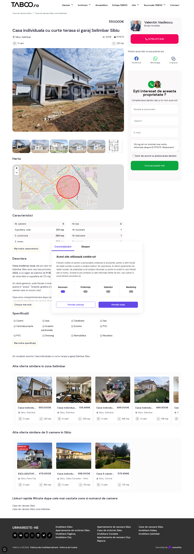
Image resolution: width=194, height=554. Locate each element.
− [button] (17, 173)
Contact (174, 5)
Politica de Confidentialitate (44, 547)
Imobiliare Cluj (63, 537)
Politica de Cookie (68, 547)
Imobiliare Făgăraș (66, 534)
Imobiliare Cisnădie (107, 534)
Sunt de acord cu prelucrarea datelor (155, 156)
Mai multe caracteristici (26, 248)
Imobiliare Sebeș (148, 530)
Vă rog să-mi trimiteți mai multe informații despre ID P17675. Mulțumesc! (155, 146)
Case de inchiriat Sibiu (109, 530)
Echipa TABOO (119, 5)
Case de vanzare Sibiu (151, 527)
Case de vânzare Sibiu (23, 505)
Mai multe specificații (25, 343)
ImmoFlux (175, 547)
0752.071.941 (154, 39)
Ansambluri (101, 5)
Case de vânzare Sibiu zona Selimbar (31, 509)
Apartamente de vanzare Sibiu (114, 527)
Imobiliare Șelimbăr (149, 534)
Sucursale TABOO (153, 5)
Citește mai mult (23, 304)
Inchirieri (83, 5)
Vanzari (66, 5)
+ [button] (17, 168)
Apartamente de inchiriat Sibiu (73, 530)
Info (134, 5)
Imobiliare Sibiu (64, 527)
